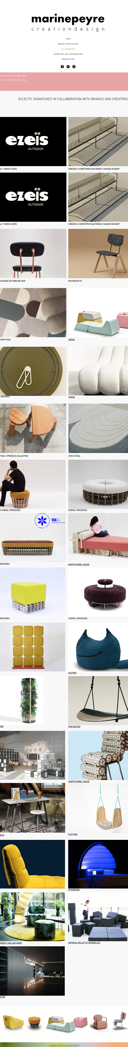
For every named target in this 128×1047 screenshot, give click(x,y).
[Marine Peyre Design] (74, 66)
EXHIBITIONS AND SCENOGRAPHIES (68, 54)
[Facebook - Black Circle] (62, 66)
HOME (68, 39)
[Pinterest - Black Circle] (68, 66)
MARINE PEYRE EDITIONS (68, 44)
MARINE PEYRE (68, 59)
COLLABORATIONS (68, 49)
